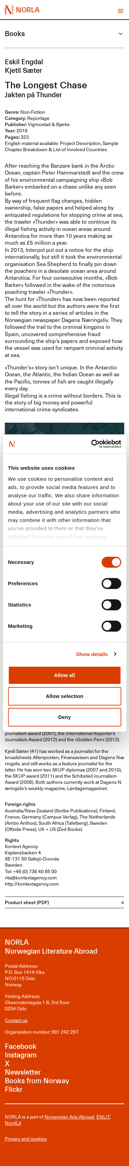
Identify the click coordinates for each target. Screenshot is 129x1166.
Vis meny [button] (120, 10)
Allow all (64, 675)
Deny (64, 717)
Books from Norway (37, 1081)
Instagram (21, 1055)
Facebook (20, 1046)
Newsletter (23, 1072)
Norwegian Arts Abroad (69, 1116)
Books (15, 34)
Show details (92, 654)
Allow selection (64, 696)
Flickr (13, 1089)
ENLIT (103, 1116)
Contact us (16, 1020)
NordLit (13, 1122)
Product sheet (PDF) (27, 902)
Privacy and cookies (26, 1139)
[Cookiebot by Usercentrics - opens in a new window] (92, 444)
